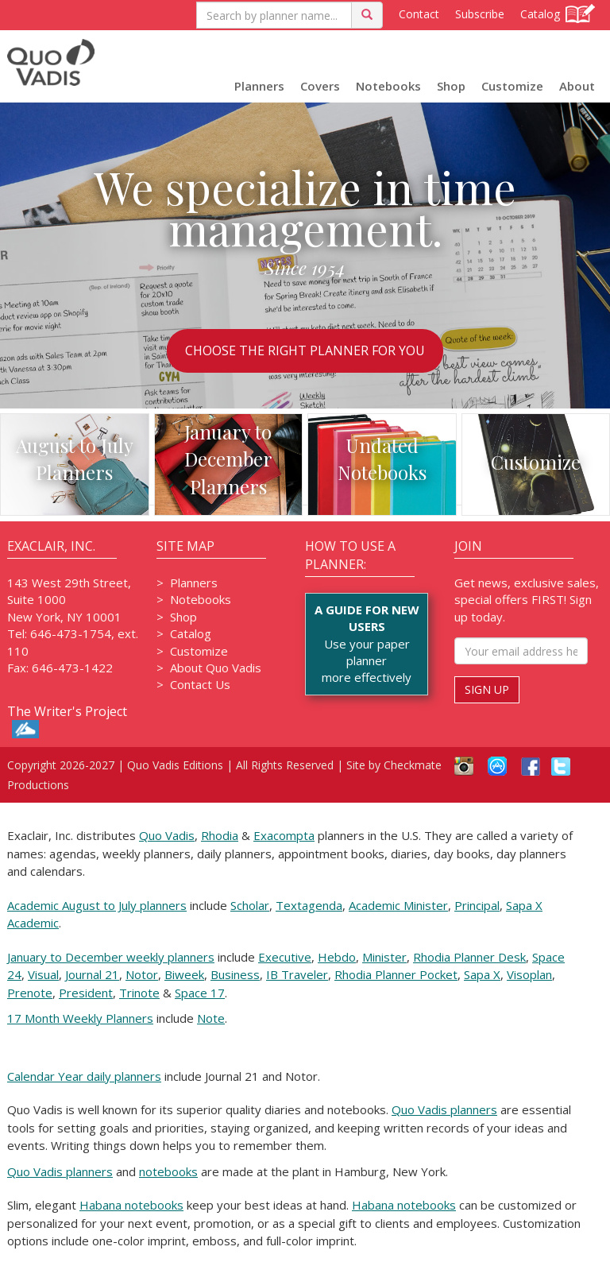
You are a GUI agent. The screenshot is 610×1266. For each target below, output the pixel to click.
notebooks (168, 1171)
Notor (141, 974)
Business (235, 974)
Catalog (557, 13)
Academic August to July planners (97, 905)
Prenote (29, 993)
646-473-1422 (72, 668)
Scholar (249, 905)
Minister (384, 957)
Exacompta (284, 835)
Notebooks (388, 86)
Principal (477, 905)
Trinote (139, 993)
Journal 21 (92, 974)
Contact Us (200, 684)
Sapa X (482, 974)
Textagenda (309, 905)
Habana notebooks (131, 1205)
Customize (512, 86)
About (577, 86)
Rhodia (219, 835)
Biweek (184, 974)
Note (211, 1018)
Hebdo (337, 957)
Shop (451, 86)
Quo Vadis (167, 835)
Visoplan (529, 974)
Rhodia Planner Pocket (396, 974)
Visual (43, 974)
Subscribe (479, 13)
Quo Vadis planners (444, 1109)
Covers (320, 86)
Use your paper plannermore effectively (366, 644)
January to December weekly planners (110, 957)
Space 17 (200, 993)
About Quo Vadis (215, 668)
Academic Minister (398, 905)
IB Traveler (297, 974)
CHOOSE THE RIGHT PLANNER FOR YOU (305, 350)
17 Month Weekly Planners (80, 1018)
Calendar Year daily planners (84, 1076)
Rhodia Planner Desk (469, 957)
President (86, 993)
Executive (284, 957)
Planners (259, 86)
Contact (419, 13)
